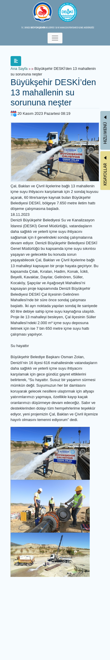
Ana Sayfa (19, 69)
